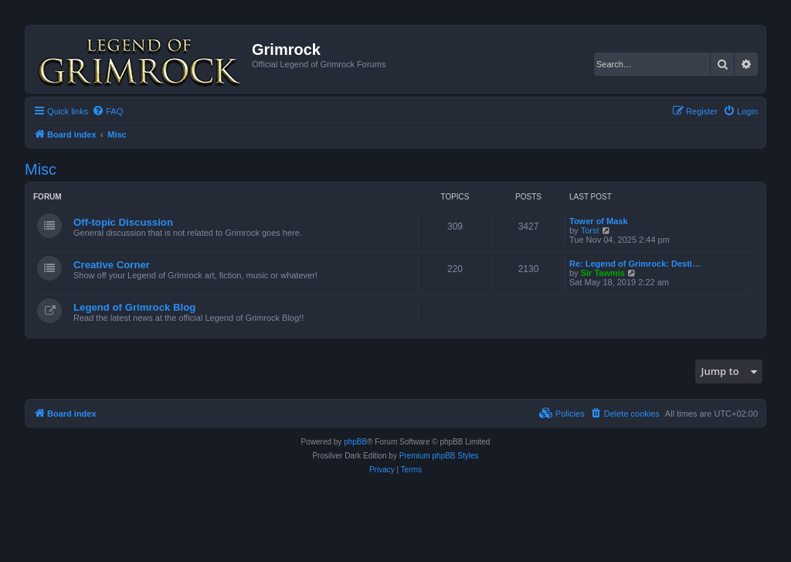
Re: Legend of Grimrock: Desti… (635, 263)
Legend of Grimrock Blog (134, 307)
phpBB (355, 442)
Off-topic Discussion (123, 222)
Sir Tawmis (603, 273)
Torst (590, 230)
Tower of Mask (598, 221)
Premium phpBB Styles (439, 455)
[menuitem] (107, 111)
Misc (40, 169)
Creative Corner (111, 265)
